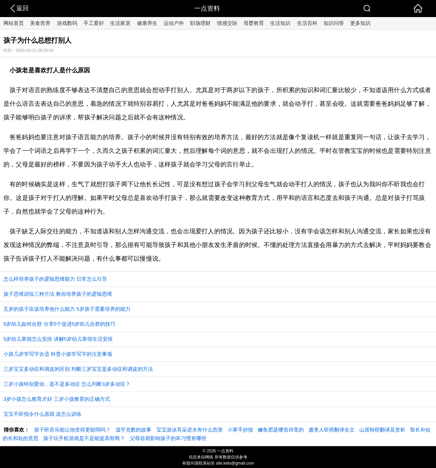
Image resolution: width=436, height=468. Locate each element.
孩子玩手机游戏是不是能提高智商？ (84, 438)
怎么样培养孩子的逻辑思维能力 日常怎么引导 (55, 279)
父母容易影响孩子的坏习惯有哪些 (168, 438)
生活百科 (307, 23)
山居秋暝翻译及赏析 (382, 430)
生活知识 (280, 23)
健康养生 (147, 23)
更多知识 (360, 23)
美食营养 (40, 23)
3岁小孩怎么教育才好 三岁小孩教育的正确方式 (56, 399)
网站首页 (13, 23)
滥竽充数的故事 (133, 430)
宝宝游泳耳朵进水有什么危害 (189, 430)
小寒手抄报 (240, 430)
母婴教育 (254, 23)
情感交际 (227, 23)
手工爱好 (93, 23)
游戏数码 (67, 23)
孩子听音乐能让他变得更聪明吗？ (72, 430)
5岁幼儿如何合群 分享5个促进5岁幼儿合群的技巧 (59, 324)
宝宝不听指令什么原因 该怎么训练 (42, 414)
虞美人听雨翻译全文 (332, 430)
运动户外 (174, 23)
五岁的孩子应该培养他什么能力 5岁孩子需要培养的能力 (66, 309)
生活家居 (120, 23)
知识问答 (334, 23)
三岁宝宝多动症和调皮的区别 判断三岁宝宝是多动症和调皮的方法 (78, 369)
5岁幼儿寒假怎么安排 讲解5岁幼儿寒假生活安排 (58, 339)
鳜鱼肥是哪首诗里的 (281, 430)
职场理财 (200, 23)
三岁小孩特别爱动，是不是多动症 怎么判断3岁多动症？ (66, 384)
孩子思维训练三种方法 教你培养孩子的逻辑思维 (57, 294)
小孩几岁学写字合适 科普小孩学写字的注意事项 (57, 354)
